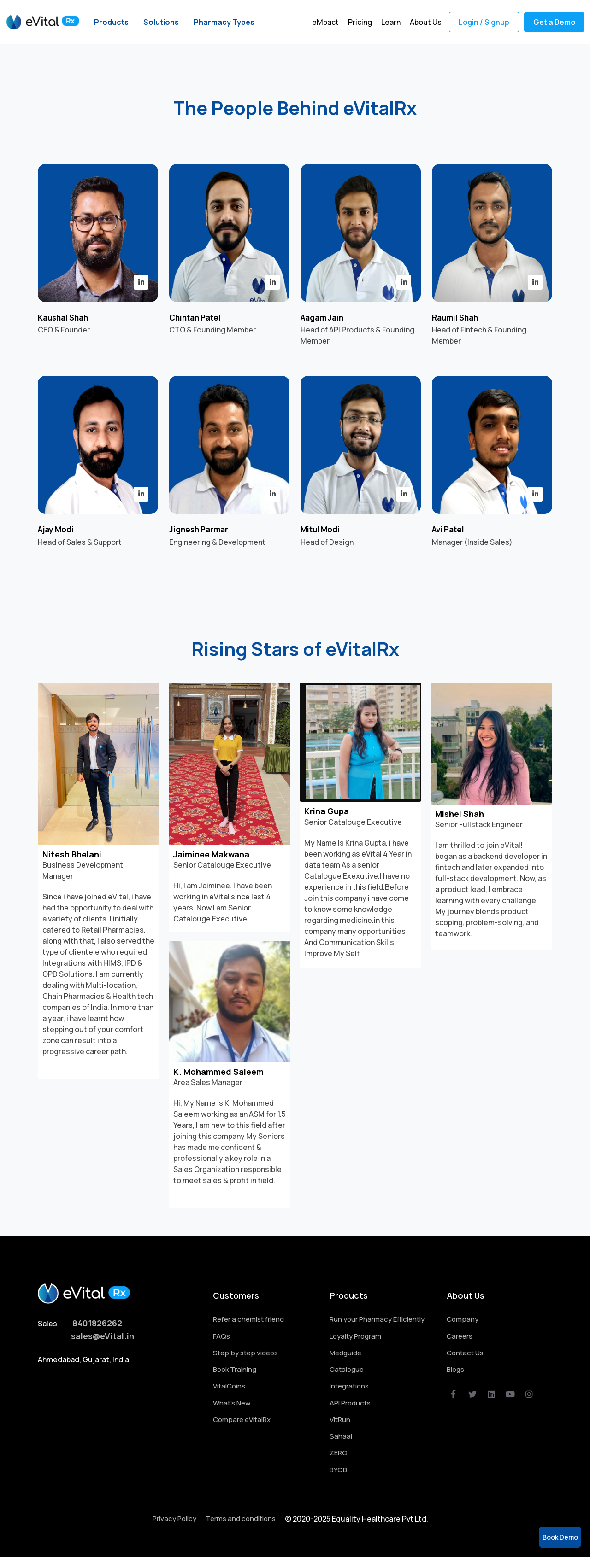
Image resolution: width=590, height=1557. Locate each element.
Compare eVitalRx (242, 1419)
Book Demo (560, 1537)
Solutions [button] (161, 22)
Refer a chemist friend (248, 1319)
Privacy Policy (174, 1518)
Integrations (349, 1386)
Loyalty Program (355, 1336)
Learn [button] (391, 22)
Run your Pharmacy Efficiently (377, 1319)
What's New (232, 1403)
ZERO (339, 1453)
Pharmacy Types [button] (224, 22)
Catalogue (347, 1369)
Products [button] (111, 22)
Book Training (234, 1369)
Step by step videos (245, 1353)
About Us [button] (426, 22)
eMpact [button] (325, 22)
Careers (459, 1336)
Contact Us (465, 1353)
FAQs (221, 1336)
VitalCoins (229, 1386)
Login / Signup (484, 22)
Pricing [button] (360, 22)
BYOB (338, 1470)
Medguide (345, 1353)
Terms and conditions (241, 1518)
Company (462, 1319)
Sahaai (341, 1436)
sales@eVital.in (102, 1335)
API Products (350, 1403)
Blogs (455, 1369)
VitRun (340, 1419)
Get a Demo (554, 22)
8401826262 (97, 1323)
